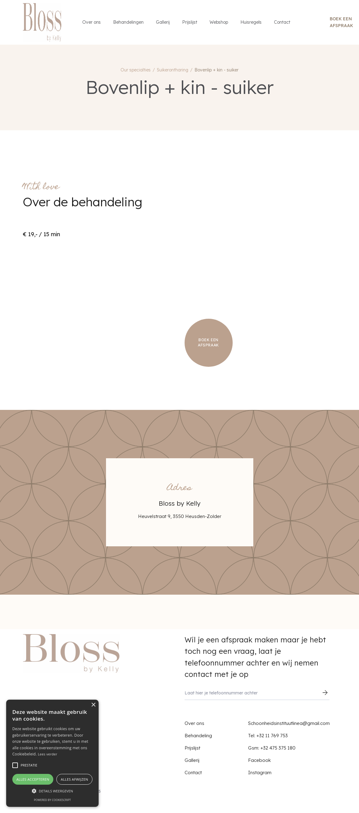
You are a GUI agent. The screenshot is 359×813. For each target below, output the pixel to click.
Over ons (91, 22)
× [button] (93, 705)
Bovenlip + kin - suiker (216, 70)
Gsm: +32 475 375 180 (272, 748)
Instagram (259, 772)
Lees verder (47, 754)
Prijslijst (189, 22)
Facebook (259, 760)
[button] (52, 791)
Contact (282, 22)
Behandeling (198, 735)
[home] (42, 22)
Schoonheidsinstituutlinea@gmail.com (289, 723)
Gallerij (163, 22)
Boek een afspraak (341, 22)
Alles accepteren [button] (32, 779)
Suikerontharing (172, 70)
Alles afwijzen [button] (74, 779)
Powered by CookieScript (52, 800)
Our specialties (135, 70)
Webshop (219, 22)
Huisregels (251, 22)
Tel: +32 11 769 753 (268, 735)
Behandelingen (128, 22)
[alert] (52, 753)
